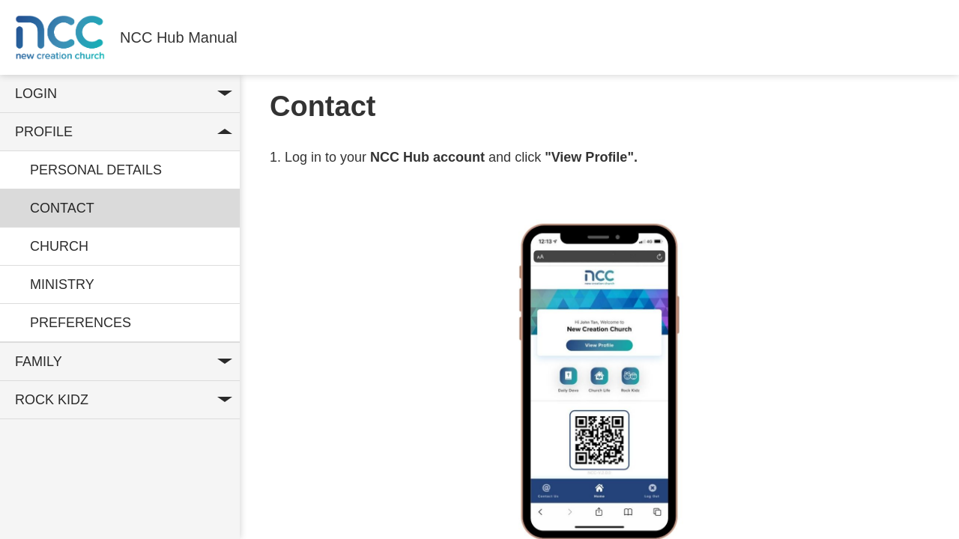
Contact (62, 208)
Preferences (80, 322)
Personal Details (96, 169)
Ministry (62, 284)
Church (59, 246)
